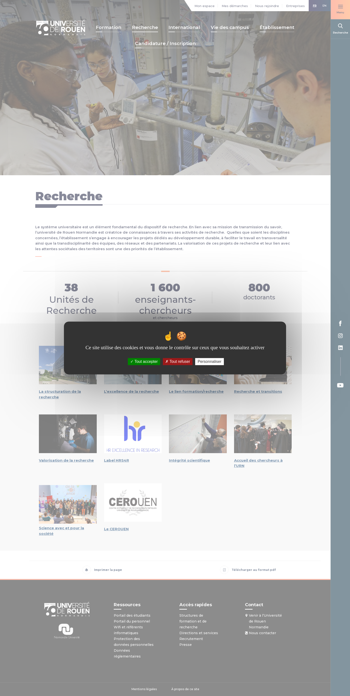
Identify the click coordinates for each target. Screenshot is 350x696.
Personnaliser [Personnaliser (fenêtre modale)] (209, 361)
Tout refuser (177, 361)
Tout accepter (144, 361)
